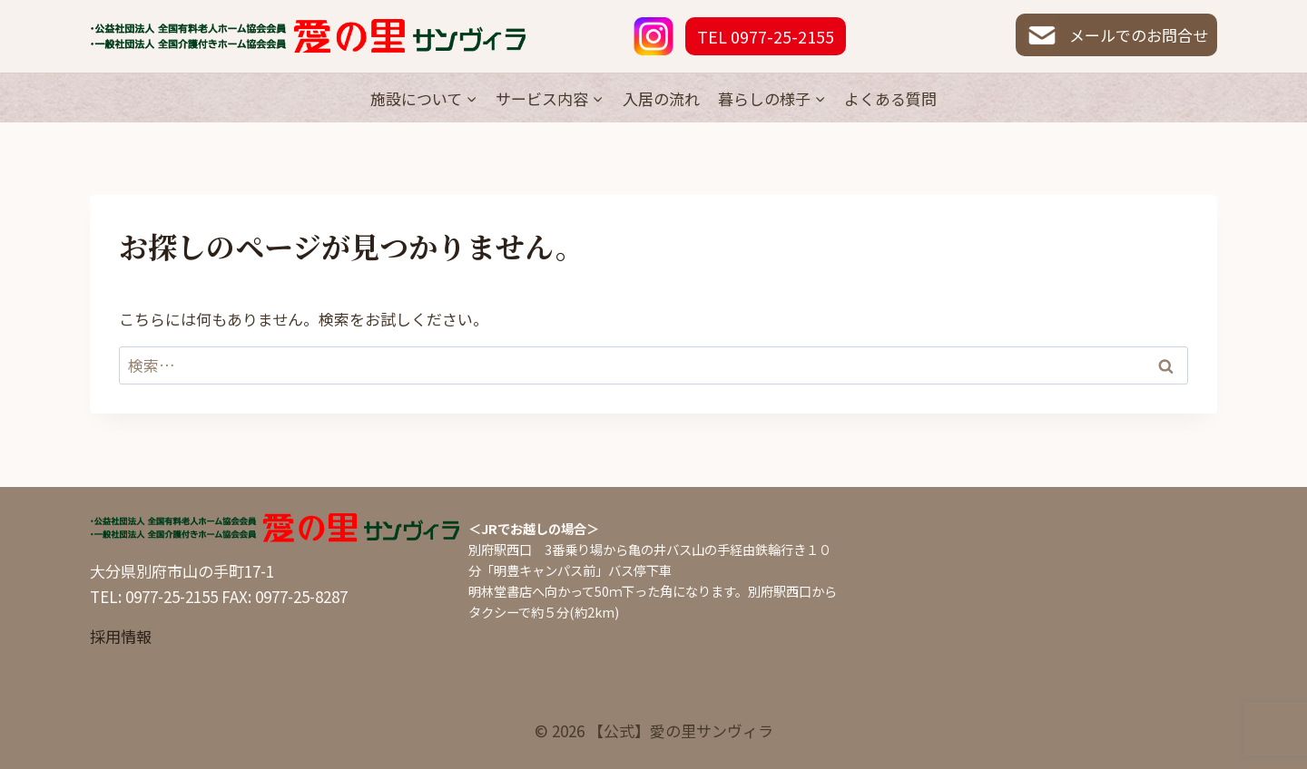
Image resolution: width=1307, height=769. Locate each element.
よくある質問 (890, 98)
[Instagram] (653, 36)
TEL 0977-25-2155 (765, 36)
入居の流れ (661, 98)
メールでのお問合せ (1116, 35)
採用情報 (121, 636)
